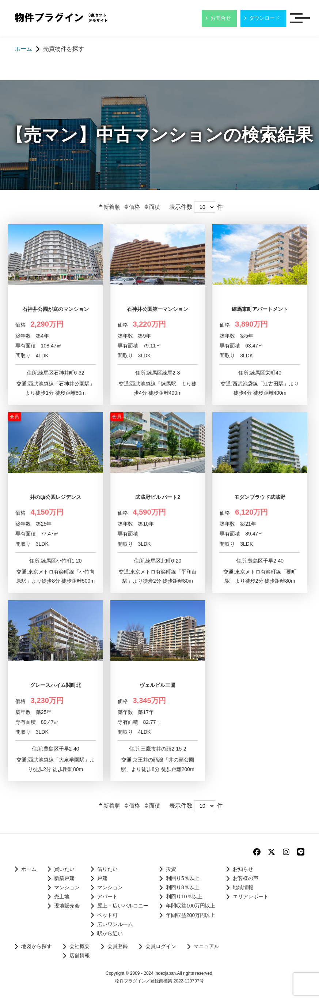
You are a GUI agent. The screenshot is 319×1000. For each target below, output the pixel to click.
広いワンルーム (115, 924)
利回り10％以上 (184, 896)
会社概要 (79, 946)
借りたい (107, 869)
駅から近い (110, 933)
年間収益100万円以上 (190, 906)
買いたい (64, 869)
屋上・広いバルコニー (122, 906)
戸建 (102, 878)
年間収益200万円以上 (190, 915)
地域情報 (243, 887)
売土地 (61, 896)
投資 (171, 869)
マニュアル (206, 946)
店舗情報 (79, 955)
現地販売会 (67, 906)
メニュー (302, 18)
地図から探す (36, 946)
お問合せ (220, 18)
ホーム (29, 869)
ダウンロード (264, 18)
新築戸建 (64, 878)
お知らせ (243, 869)
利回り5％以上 (183, 878)
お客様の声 (245, 878)
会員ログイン (160, 946)
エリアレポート (251, 896)
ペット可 (107, 915)
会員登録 (117, 946)
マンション (67, 887)
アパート (107, 896)
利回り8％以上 (183, 887)
